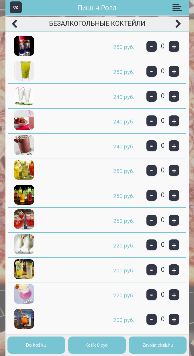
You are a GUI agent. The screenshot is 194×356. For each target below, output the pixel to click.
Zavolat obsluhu (157, 345)
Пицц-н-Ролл (97, 8)
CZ (15, 7)
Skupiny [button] (179, 7)
